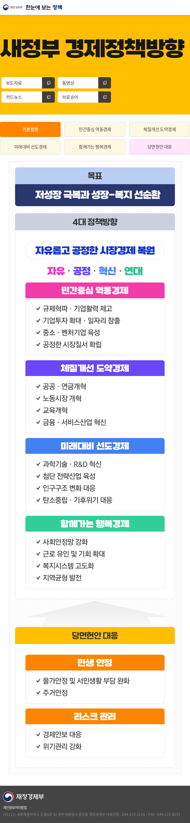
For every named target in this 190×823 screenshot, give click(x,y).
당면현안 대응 (159, 146)
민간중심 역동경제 (95, 129)
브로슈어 (86, 97)
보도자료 (30, 82)
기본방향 (30, 129)
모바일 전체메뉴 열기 (182, 7)
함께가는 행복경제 (95, 146)
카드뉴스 (30, 97)
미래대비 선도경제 (30, 146)
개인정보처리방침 (15, 807)
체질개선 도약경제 (159, 129)
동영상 (86, 82)
